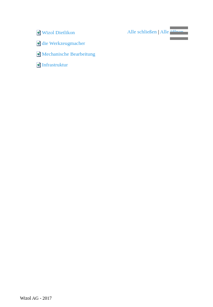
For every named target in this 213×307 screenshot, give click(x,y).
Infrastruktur (55, 65)
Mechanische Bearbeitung (68, 54)
